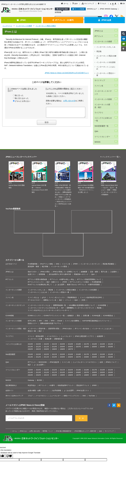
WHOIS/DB (43, 346)
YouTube (92, 379)
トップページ (7, 26)
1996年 (86, 359)
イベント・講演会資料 (36, 320)
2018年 (78, 328)
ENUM (59, 304)
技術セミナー (32, 307)
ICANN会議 (96, 299)
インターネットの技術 (103, 82)
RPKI (53, 304)
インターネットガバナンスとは (39, 289)
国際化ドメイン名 (49, 284)
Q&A (75, 3)
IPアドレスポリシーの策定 (79, 266)
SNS (84, 379)
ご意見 (83, 284)
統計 (60, 284)
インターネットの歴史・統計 (103, 88)
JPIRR (75, 248)
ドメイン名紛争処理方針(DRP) (91, 281)
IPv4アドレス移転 (46, 248)
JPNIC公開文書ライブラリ (84, 320)
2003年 (110, 330)
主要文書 (86, 299)
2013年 (30, 330)
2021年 (54, 328)
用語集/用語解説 (108, 248)
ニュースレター (66, 320)
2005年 (94, 330)
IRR (40, 304)
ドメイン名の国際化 (72, 304)
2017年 (86, 328)
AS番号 (52, 369)
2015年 (102, 328)
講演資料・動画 (33, 250)
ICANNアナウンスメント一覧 (54, 299)
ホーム (64, 3)
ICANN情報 (102, 289)
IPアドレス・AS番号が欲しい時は (62, 263)
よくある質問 (59, 268)
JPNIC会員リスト (82, 374)
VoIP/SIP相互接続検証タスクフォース (95, 304)
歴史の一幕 (32, 315)
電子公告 (104, 255)
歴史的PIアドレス (82, 369)
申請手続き (32, 369)
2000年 (46, 333)
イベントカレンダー (102, 113)
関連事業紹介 (72, 281)
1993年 (110, 359)
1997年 (70, 333)
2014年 (110, 328)
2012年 (38, 330)
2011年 (46, 330)
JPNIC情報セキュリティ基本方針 (85, 414)
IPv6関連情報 (32, 248)
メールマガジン (52, 320)
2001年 (38, 333)
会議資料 (100, 320)
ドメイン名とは (33, 281)
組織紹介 (71, 299)
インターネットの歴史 (59, 250)
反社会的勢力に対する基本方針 (60, 258)
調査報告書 (58, 323)
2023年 (38, 328)
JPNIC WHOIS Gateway (108, 9)
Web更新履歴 (10, 338)
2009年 (62, 330)
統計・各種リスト (53, 266)
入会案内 (113, 255)
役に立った (19, 95)
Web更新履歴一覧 (101, 104)
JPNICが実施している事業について (65, 255)
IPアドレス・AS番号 (63, 20)
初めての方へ (32, 255)
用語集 (98, 46)
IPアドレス (98, 34)
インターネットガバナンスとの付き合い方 (43, 292)
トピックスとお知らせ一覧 (103, 99)
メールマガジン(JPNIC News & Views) (23, 389)
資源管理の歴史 (53, 312)
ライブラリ (98, 93)
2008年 (70, 330)
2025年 (30, 353)
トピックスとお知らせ (14, 328)
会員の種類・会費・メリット (38, 374)
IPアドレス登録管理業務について (89, 263)
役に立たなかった (22, 98)
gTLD (44, 281)
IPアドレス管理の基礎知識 (37, 263)
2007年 (78, 330)
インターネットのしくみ (105, 43)
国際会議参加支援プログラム (50, 307)
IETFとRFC (32, 304)
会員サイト (10, 374)
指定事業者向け (11, 369)
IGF (62, 292)
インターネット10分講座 (105, 53)
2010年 (54, 330)
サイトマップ (88, 3)
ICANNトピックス (34, 299)
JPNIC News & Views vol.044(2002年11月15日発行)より (67, 73)
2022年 (46, 328)
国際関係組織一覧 (59, 289)
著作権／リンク (47, 414)
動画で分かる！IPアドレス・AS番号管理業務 (83, 268)
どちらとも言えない (22, 101)
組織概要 (84, 255)
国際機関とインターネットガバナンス (80, 292)
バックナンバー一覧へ (110, 140)
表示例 (39, 364)
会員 (101, 346)
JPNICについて (111, 346)
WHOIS (97, 117)
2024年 (30, 328)
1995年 (94, 359)
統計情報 (45, 250)
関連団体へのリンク (81, 258)
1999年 (54, 333)
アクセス (102, 3)
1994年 (102, 359)
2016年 (94, 328)
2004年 (102, 330)
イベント (68, 284)
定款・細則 (94, 255)
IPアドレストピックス (36, 266)
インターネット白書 (35, 323)
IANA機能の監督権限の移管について (82, 289)
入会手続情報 (56, 374)
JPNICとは (98, 30)
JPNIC (21, 20)
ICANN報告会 (108, 299)
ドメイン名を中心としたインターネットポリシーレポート (48, 294)
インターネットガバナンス (103, 77)
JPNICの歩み (67, 312)
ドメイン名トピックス (57, 281)
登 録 (81, 402)
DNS (57, 248)
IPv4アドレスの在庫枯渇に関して (40, 268)
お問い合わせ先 (69, 101)
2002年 (30, 333)
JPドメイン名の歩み (82, 312)
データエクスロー (34, 284)
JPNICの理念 (45, 255)
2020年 (62, 328)
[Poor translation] (9, 440)
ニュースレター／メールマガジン (85, 346)
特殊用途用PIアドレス (66, 369)
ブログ (30, 379)
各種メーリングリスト (72, 379)
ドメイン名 (98, 71)
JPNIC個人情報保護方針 (64, 414)
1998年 (62, 333)
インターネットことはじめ (105, 57)
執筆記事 (48, 323)
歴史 (78, 299)
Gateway (31, 364)
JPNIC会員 (104, 20)
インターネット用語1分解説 (46, 26)
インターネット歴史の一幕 (105, 62)
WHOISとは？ (92, 9)
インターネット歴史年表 (36, 312)
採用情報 (58, 12)
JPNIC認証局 (54, 346)
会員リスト (32, 258)
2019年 (70, 328)
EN (122, 3)
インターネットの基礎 (24, 26)
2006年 (86, 330)
